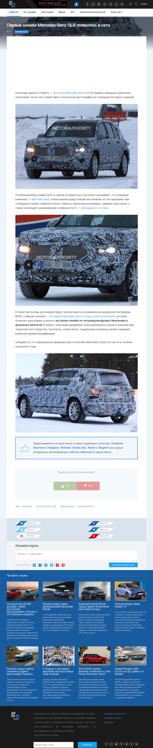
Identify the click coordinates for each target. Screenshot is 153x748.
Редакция (109, 717)
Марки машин (67, 507)
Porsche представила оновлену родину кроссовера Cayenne (20, 666)
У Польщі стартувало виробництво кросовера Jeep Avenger (58, 666)
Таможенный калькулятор (92, 12)
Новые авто (116, 12)
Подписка (87, 739)
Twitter (91, 448)
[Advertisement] (76, 66)
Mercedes (27, 507)
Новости (13, 12)
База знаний (47, 12)
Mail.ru (46, 559)
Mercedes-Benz (41, 199)
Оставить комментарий (123, 559)
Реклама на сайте (113, 713)
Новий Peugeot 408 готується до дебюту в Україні (129, 666)
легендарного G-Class (94, 208)
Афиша (61, 12)
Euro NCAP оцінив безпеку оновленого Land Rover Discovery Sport (94, 666)
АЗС (72, 12)
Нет (88, 486)
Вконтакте (39, 448)
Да (65, 486)
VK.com (34, 559)
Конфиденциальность (115, 708)
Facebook (116, 443)
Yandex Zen (79, 448)
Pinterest (65, 448)
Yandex (57, 559)
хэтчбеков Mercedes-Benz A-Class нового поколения (82, 316)
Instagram (53, 448)
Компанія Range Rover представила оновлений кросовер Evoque (94, 601)
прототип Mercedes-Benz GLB (71, 93)
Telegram (103, 448)
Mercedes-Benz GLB (46, 507)
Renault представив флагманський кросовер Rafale (58, 601)
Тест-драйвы (29, 12)
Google (63, 559)
